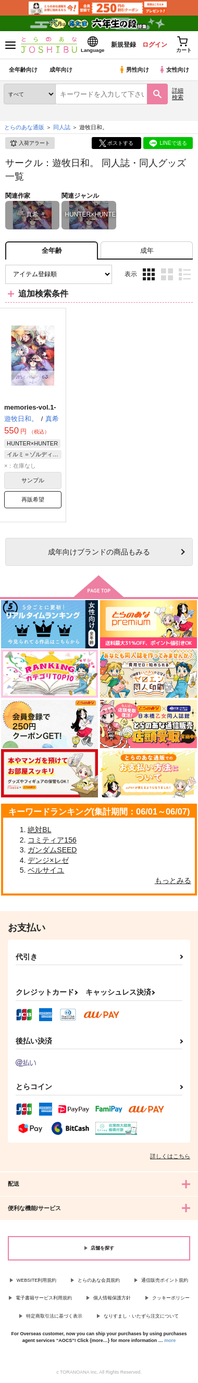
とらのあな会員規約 (99, 1280)
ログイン (154, 44)
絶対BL (39, 829)
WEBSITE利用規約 (37, 1280)
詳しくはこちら (170, 1156)
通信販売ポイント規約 (164, 1280)
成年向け (60, 69)
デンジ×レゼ (48, 860)
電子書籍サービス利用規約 (44, 1297)
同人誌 (61, 127)
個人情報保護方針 (112, 1297)
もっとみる (173, 880)
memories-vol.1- (30, 407)
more (170, 1340)
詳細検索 (177, 93)
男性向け (133, 69)
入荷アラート (29, 143)
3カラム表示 (149, 274)
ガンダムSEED (52, 850)
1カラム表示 (185, 274)
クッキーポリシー (171, 1297)
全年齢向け (23, 69)
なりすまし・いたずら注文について (141, 1316)
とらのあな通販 (24, 127)
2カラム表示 (167, 274)
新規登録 (123, 44)
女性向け (173, 69)
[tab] (147, 250)
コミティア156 (52, 840)
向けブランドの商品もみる (99, 552)
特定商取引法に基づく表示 (54, 1316)
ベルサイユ (46, 870)
